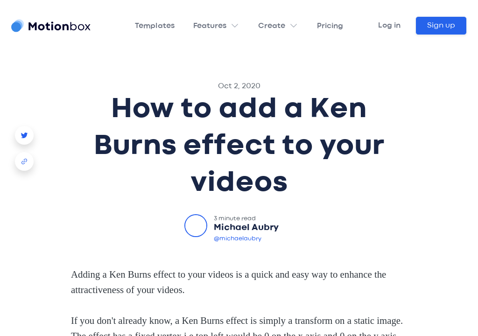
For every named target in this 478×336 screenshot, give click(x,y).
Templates (155, 26)
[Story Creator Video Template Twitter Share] (24, 132)
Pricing (330, 26)
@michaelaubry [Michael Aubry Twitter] (237, 238)
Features (209, 26)
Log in (389, 25)
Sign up (441, 25)
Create (271, 26)
